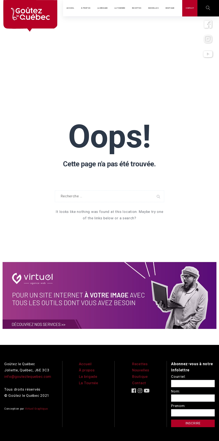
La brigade (88, 376)
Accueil (85, 364)
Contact (139, 383)
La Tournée (88, 383)
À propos (87, 370)
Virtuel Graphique (36, 408)
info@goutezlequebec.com (27, 376)
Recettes (140, 364)
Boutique (140, 376)
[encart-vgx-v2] (109, 295)
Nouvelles (140, 370)
